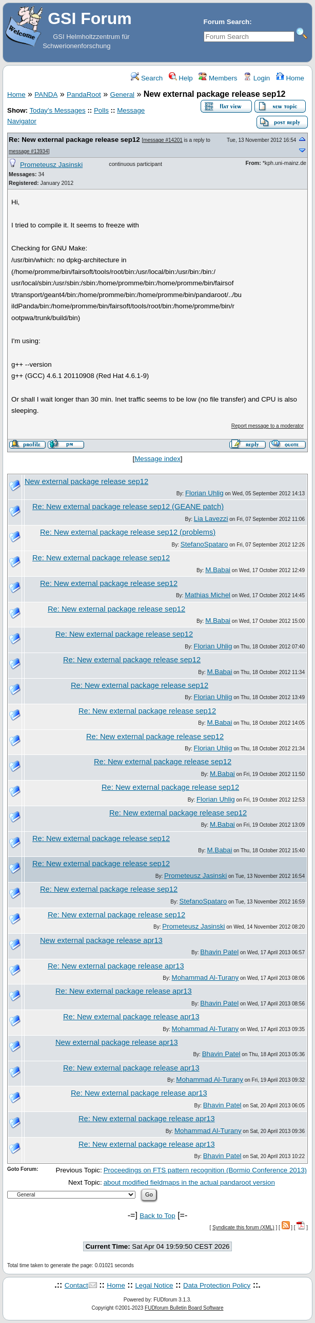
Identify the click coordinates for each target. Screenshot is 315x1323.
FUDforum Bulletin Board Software (184, 1308)
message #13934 (28, 151)
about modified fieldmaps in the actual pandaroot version (189, 1182)
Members (218, 78)
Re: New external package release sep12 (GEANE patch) (128, 506)
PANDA (45, 94)
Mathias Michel (207, 595)
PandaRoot (84, 94)
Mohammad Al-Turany (205, 977)
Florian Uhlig (204, 493)
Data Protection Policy (216, 1285)
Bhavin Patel (219, 952)
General (122, 94)
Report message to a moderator (267, 426)
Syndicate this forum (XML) (243, 1227)
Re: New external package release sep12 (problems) (127, 532)
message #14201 (163, 140)
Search (147, 78)
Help (181, 78)
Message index (157, 459)
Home (290, 78)
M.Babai (217, 570)
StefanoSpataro (204, 544)
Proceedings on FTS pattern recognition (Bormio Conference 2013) (205, 1170)
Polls (101, 110)
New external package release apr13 (101, 940)
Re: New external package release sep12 (74, 139)
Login (256, 78)
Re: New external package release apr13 (116, 966)
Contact (76, 1285)
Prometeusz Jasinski (51, 165)
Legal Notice (154, 1285)
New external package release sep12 (86, 481)
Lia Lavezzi (211, 518)
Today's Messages (57, 110)
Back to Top (157, 1216)
